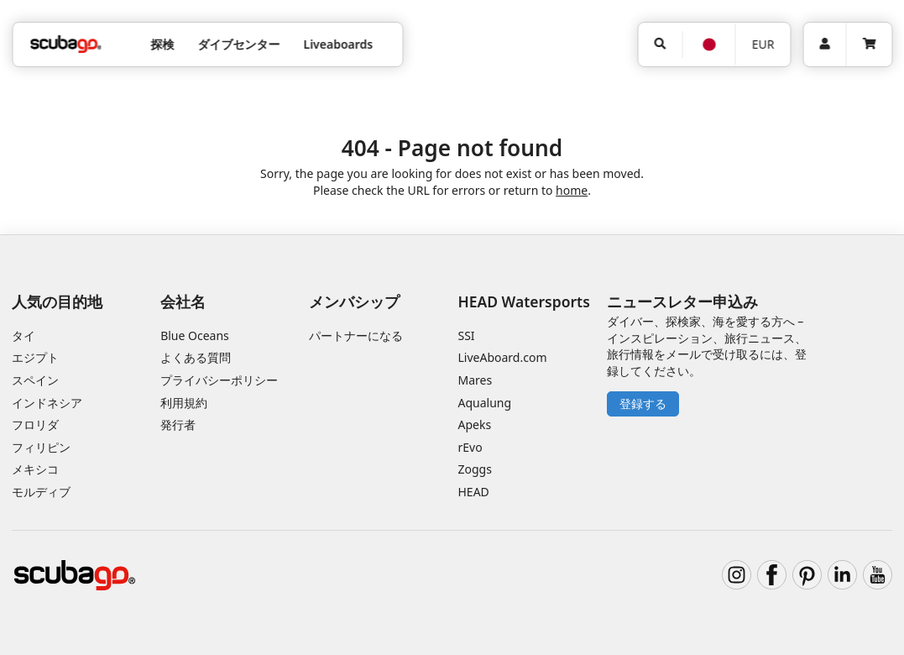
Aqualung (485, 403)
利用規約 (183, 403)
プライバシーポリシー (219, 380)
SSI (466, 335)
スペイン (35, 380)
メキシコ (35, 469)
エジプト (35, 357)
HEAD (473, 492)
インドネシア (47, 403)
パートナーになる (356, 335)
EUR (763, 44)
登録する (642, 403)
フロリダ (35, 424)
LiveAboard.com (502, 357)
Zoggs (475, 469)
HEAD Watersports (524, 301)
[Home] (65, 44)
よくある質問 (195, 357)
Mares (475, 380)
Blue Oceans (194, 335)
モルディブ (41, 492)
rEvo (470, 447)
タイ (23, 335)
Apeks (475, 424)
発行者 (178, 424)
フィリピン (41, 447)
